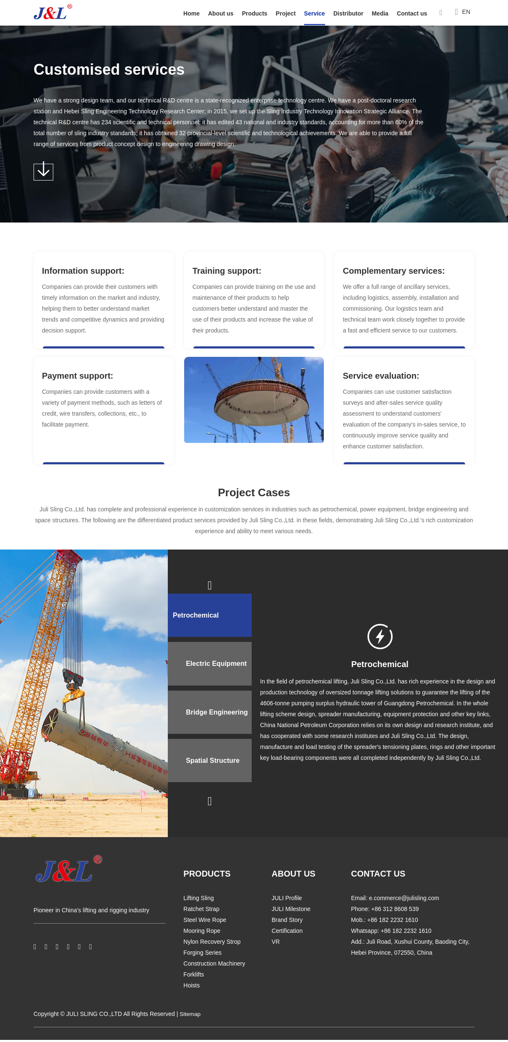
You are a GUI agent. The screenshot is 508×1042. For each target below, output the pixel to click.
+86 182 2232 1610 (406, 933)
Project (285, 13)
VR (276, 944)
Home (191, 13)
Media (380, 13)
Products (255, 13)
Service (314, 13)
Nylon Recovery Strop (211, 944)
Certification (287, 933)
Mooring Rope (201, 933)
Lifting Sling (198, 900)
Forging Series (202, 955)
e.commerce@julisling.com (404, 900)
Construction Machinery (214, 966)
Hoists (191, 987)
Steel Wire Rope (204, 922)
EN (462, 12)
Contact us (412, 13)
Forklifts (193, 977)
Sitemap (190, 1016)
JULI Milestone (291, 911)
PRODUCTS (206, 876)
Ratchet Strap (201, 911)
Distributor (348, 13)
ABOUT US (293, 876)
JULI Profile (287, 900)
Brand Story (287, 922)
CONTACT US (378, 876)
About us (221, 13)
